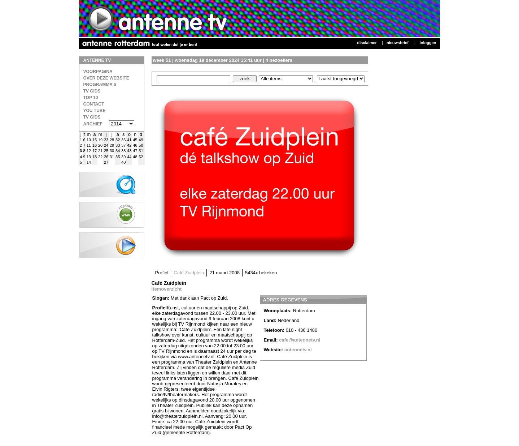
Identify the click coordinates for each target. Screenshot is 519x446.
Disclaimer (366, 42)
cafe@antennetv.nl (299, 340)
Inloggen (428, 42)
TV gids (92, 117)
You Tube (94, 110)
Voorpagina (98, 71)
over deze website (106, 78)
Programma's (100, 84)
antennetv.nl (298, 349)
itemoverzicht (167, 289)
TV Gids (92, 91)
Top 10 (90, 97)
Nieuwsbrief (398, 42)
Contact (93, 104)
